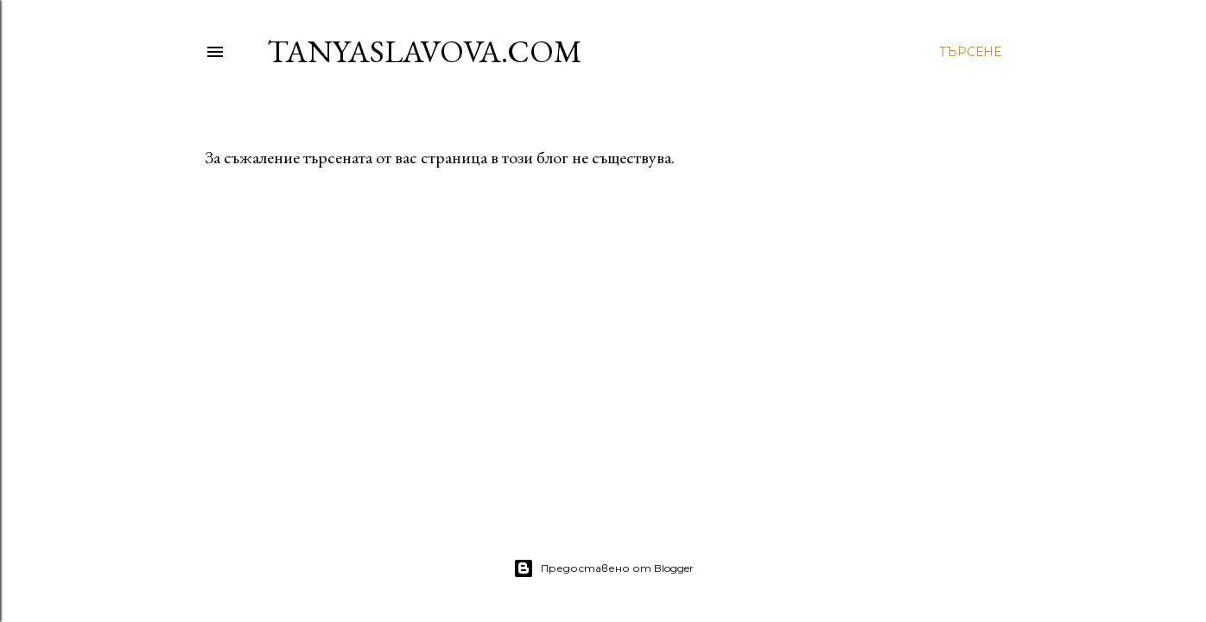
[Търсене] (970, 52)
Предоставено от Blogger (603, 568)
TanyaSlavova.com (424, 51)
